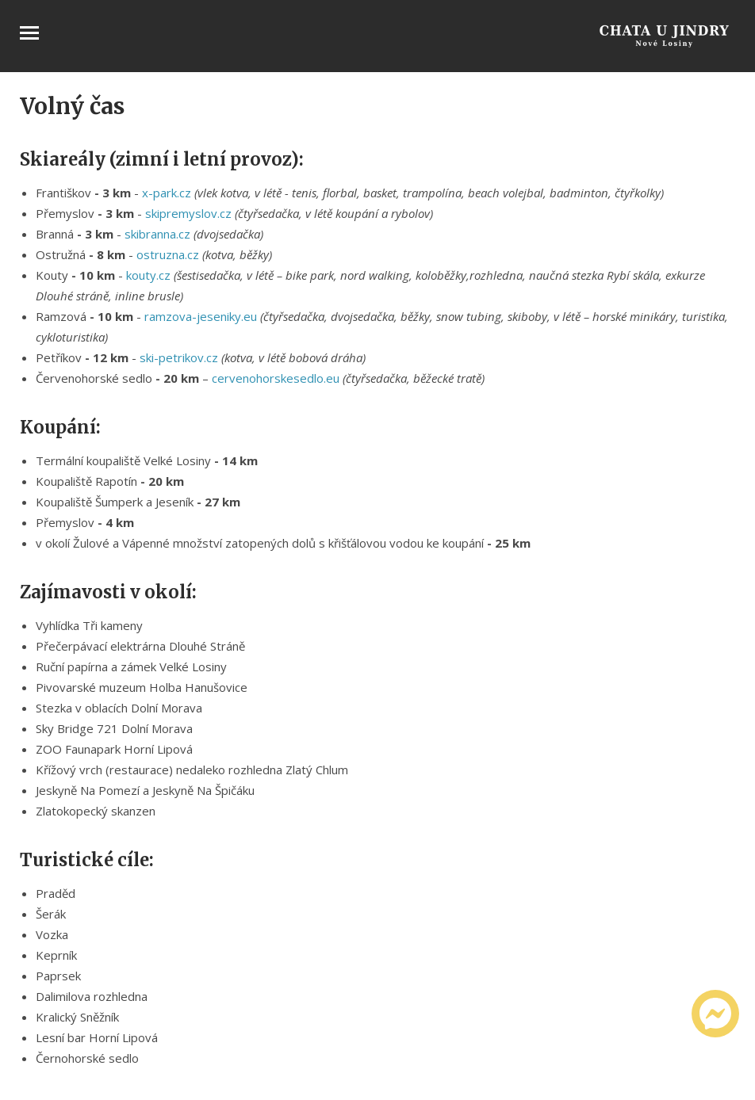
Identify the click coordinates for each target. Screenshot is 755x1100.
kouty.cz (148, 275)
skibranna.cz (157, 234)
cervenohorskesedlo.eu (275, 378)
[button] (394, 1016)
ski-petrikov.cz (179, 357)
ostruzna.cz (167, 254)
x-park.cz (166, 193)
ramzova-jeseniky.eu (200, 316)
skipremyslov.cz (188, 213)
